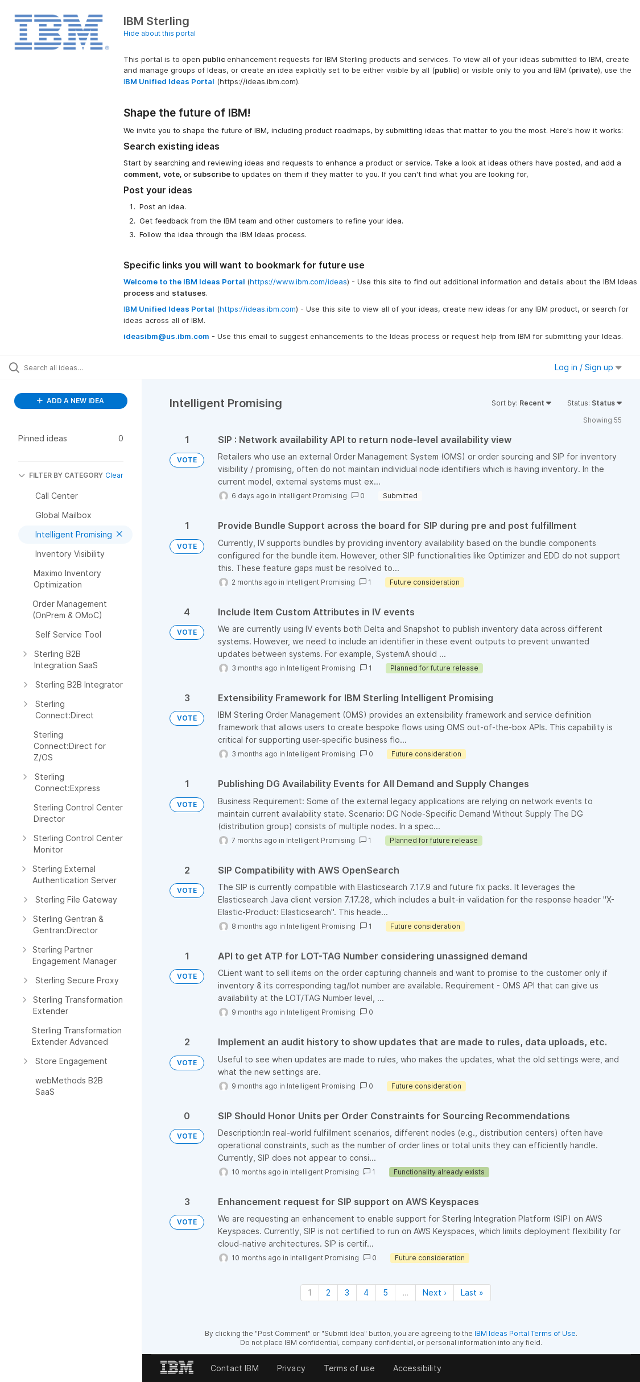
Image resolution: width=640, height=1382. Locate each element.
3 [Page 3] (347, 1292)
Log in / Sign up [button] (588, 367)
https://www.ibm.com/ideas (298, 281)
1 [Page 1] (310, 1292)
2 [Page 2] (328, 1292)
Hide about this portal (159, 33)
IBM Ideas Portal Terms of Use (525, 1333)
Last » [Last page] (472, 1292)
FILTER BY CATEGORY (60, 475)
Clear (114, 475)
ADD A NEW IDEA (70, 400)
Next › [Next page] (435, 1292)
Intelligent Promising (312, 495)
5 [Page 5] (385, 1292)
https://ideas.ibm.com (258, 308)
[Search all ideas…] (78, 367)
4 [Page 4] (366, 1292)
